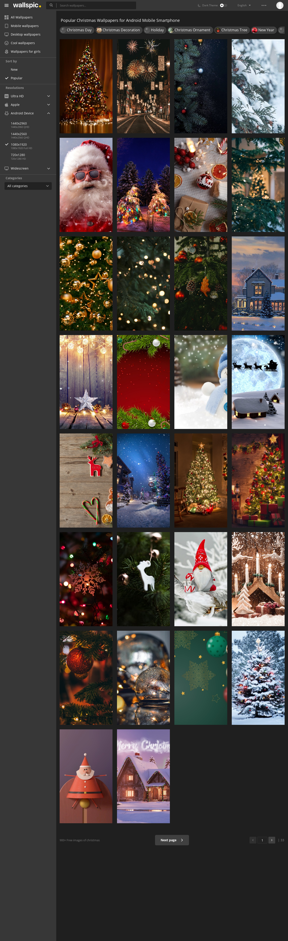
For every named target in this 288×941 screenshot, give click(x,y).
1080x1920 (33, 144)
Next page (172, 840)
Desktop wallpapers (22, 34)
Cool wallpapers (19, 43)
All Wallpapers (18, 17)
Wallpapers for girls (22, 51)
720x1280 (18, 154)
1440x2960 (19, 123)
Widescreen (16, 168)
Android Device (19, 113)
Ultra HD (14, 96)
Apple (12, 104)
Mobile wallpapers (21, 26)
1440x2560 (19, 134)
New (14, 69)
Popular (16, 78)
